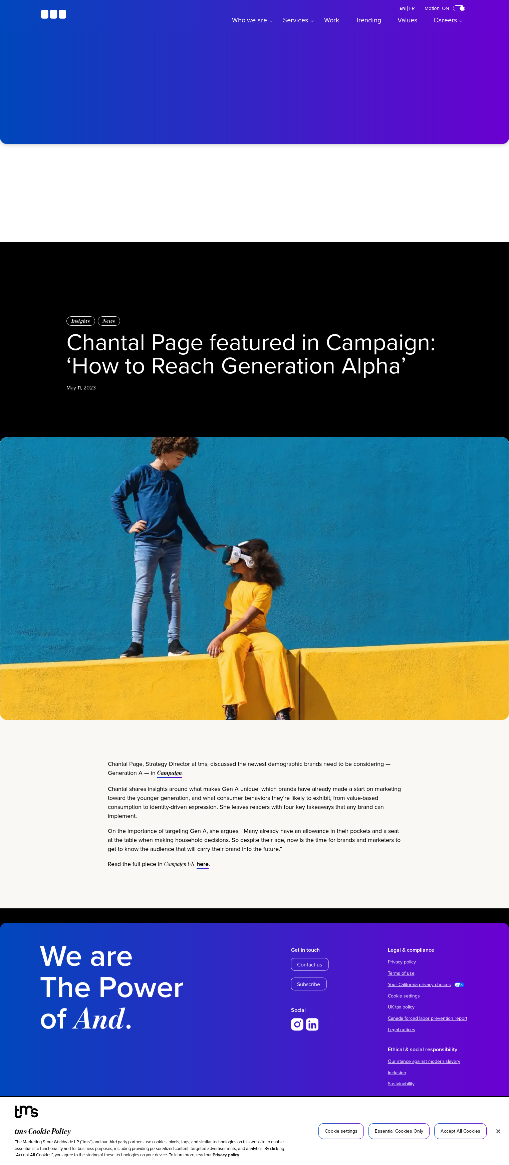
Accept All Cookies (460, 1131)
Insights (80, 321)
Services (295, 20)
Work (331, 20)
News (109, 321)
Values (407, 20)
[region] (254, 1131)
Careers (445, 20)
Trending (368, 20)
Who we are (249, 20)
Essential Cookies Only (399, 1131)
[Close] (498, 1131)
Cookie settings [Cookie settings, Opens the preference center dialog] (341, 1131)
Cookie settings (404, 995)
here (203, 867)
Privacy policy (226, 1155)
